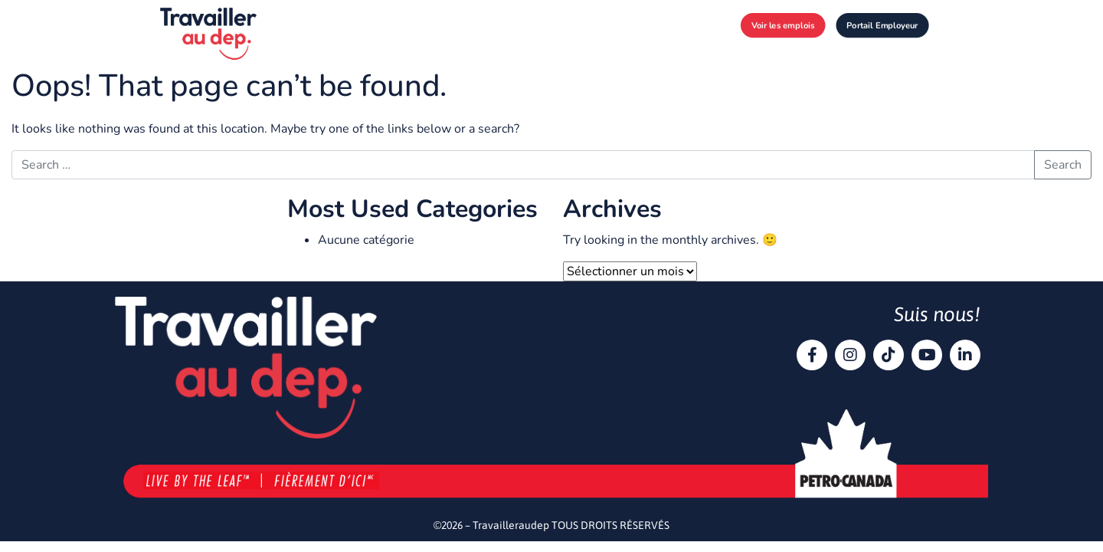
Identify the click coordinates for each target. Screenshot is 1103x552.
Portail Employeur (882, 25)
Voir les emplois (783, 25)
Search (1063, 164)
